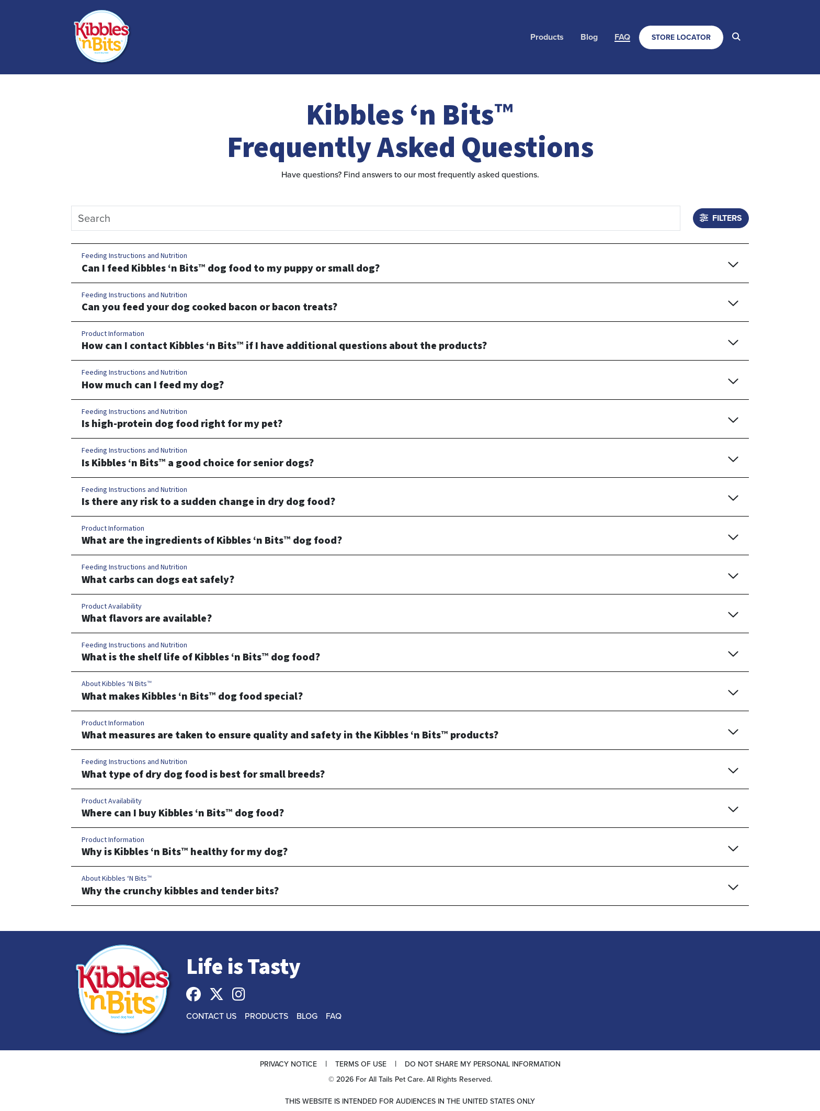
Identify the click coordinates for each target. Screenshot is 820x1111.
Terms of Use (360, 1064)
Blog (589, 37)
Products (547, 37)
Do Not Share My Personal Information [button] (483, 1064)
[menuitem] (547, 37)
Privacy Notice (288, 1064)
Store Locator (681, 37)
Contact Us (211, 1016)
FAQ (622, 37)
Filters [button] (721, 218)
